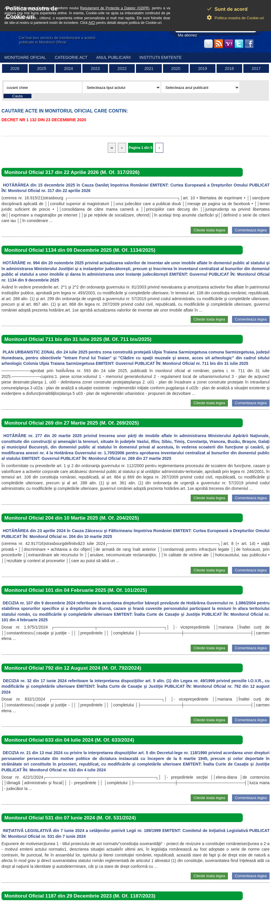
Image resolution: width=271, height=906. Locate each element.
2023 (95, 68)
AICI (91, 23)
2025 (41, 68)
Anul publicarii (113, 57)
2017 (256, 68)
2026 (14, 68)
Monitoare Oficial (25, 57)
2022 (122, 68)
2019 (202, 68)
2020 (175, 68)
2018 (229, 68)
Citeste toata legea (209, 230)
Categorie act (71, 57)
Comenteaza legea (251, 230)
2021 (148, 68)
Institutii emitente (160, 57)
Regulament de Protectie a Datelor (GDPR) (114, 8)
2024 (68, 68)
